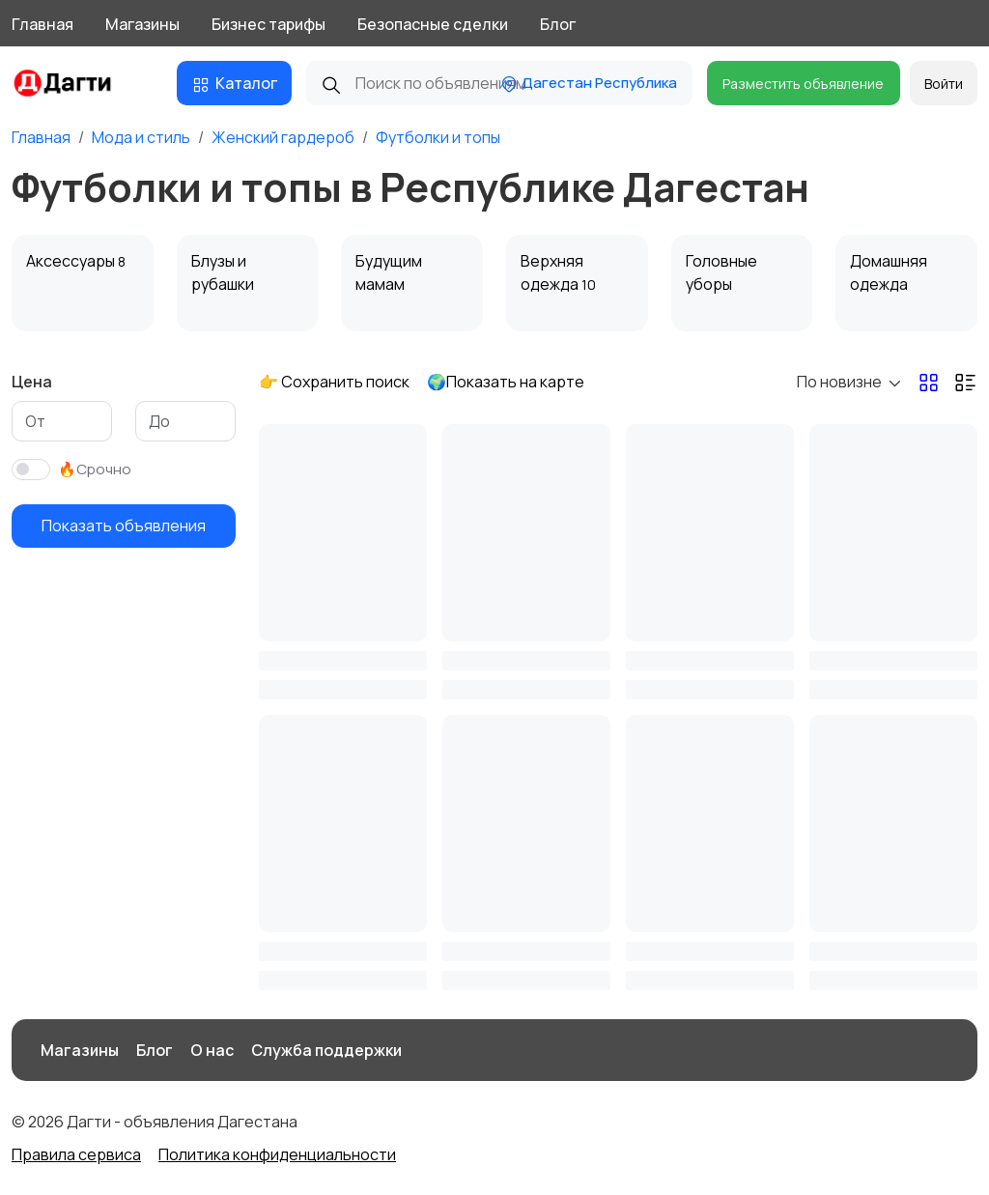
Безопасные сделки (432, 24)
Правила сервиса (76, 1154)
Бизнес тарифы (268, 24)
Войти (943, 83)
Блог (558, 24)
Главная (42, 24)
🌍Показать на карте (505, 381)
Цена (32, 381)
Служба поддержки (326, 1050)
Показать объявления (124, 525)
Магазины (142, 24)
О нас (212, 1050)
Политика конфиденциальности (277, 1154)
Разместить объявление (803, 83)
